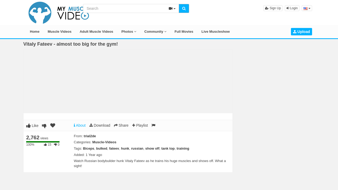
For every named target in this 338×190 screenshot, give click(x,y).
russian (137, 148)
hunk (125, 148)
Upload (301, 32)
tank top (168, 148)
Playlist (140, 125)
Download (99, 125)
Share (121, 125)
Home (34, 32)
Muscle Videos (59, 32)
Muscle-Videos (104, 142)
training (183, 148)
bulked (101, 148)
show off (152, 148)
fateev (114, 148)
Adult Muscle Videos (96, 32)
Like (32, 126)
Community (155, 32)
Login (292, 8)
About (80, 125)
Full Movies (184, 32)
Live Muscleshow (216, 32)
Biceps (88, 148)
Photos (128, 32)
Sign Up (273, 8)
